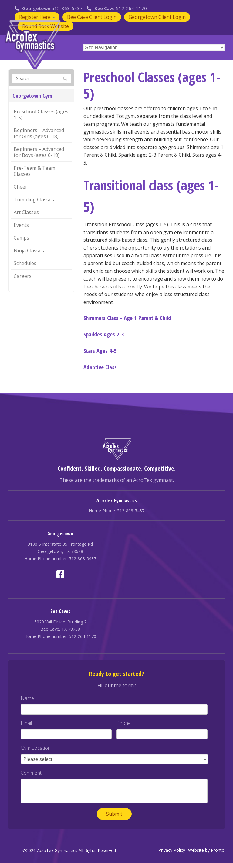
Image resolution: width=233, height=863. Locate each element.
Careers (23, 276)
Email (26, 723)
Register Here (37, 17)
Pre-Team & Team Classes (34, 171)
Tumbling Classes (34, 199)
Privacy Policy (171, 850)
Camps (21, 237)
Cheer (20, 186)
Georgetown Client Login (157, 17)
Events (21, 225)
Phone (123, 723)
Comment (31, 773)
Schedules (25, 263)
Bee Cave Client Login (91, 17)
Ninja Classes (29, 250)
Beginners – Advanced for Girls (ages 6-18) (39, 133)
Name (27, 698)
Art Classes (26, 212)
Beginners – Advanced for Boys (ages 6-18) (39, 152)
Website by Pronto (206, 850)
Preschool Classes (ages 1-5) (41, 114)
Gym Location (36, 748)
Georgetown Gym (32, 95)
